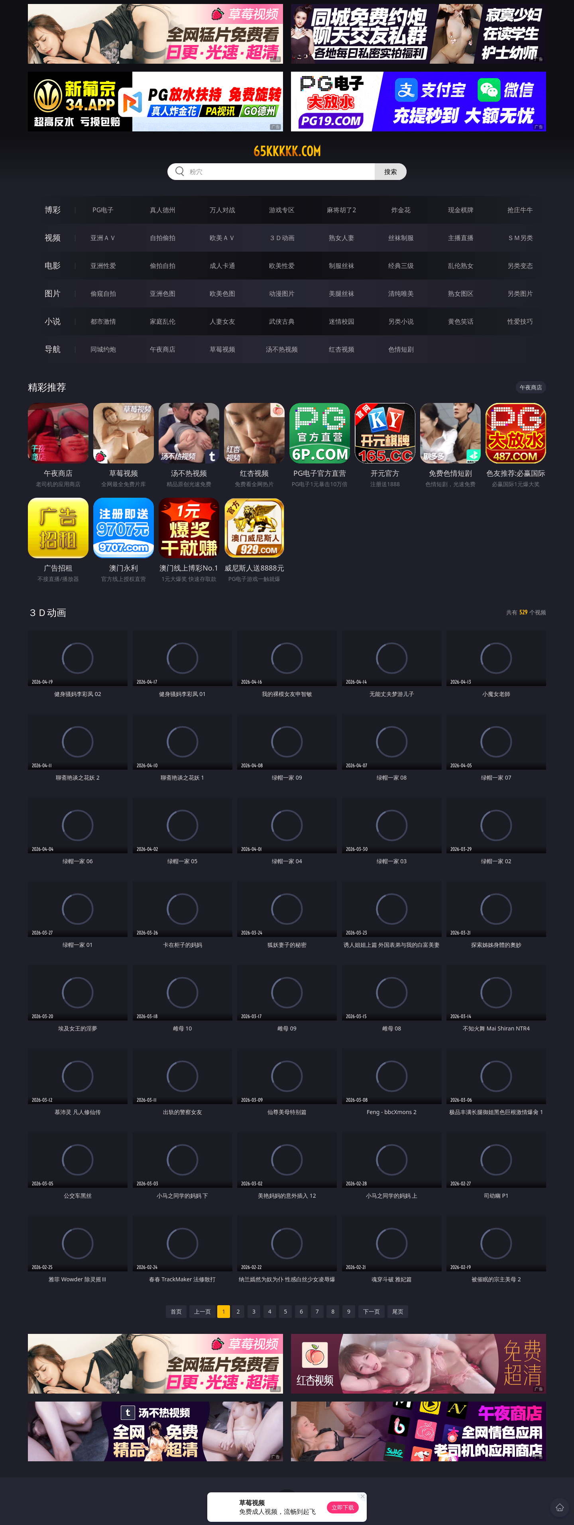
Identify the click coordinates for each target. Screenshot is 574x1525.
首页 (176, 1311)
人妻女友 (222, 321)
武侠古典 (282, 321)
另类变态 (520, 265)
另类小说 (401, 321)
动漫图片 (282, 293)
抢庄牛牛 (520, 209)
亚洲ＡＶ (103, 237)
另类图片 (520, 293)
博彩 (53, 209)
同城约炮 (103, 349)
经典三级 (401, 265)
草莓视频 (222, 349)
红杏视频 (341, 349)
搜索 (390, 171)
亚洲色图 (162, 293)
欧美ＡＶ (222, 237)
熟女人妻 (341, 237)
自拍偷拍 (162, 237)
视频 (53, 237)
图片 (53, 293)
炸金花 (401, 209)
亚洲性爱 (103, 265)
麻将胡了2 (341, 209)
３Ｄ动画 (282, 237)
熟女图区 (461, 293)
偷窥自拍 (103, 293)
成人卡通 (222, 265)
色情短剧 (401, 349)
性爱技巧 (520, 321)
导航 (53, 349)
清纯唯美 (401, 293)
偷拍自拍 (162, 265)
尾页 (397, 1311)
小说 (53, 321)
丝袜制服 (401, 237)
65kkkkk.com (287, 151)
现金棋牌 (461, 209)
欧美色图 (222, 293)
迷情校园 (341, 321)
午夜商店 (162, 349)
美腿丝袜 (341, 293)
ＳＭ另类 (520, 237)
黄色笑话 (461, 321)
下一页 (371, 1311)
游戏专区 (282, 209)
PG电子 (103, 209)
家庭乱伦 (162, 321)
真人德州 (162, 209)
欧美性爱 (282, 265)
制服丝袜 (341, 265)
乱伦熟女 (461, 265)
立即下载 (343, 1507)
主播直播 (461, 237)
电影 (53, 265)
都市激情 (103, 321)
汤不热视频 (282, 349)
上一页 (202, 1311)
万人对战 (222, 209)
